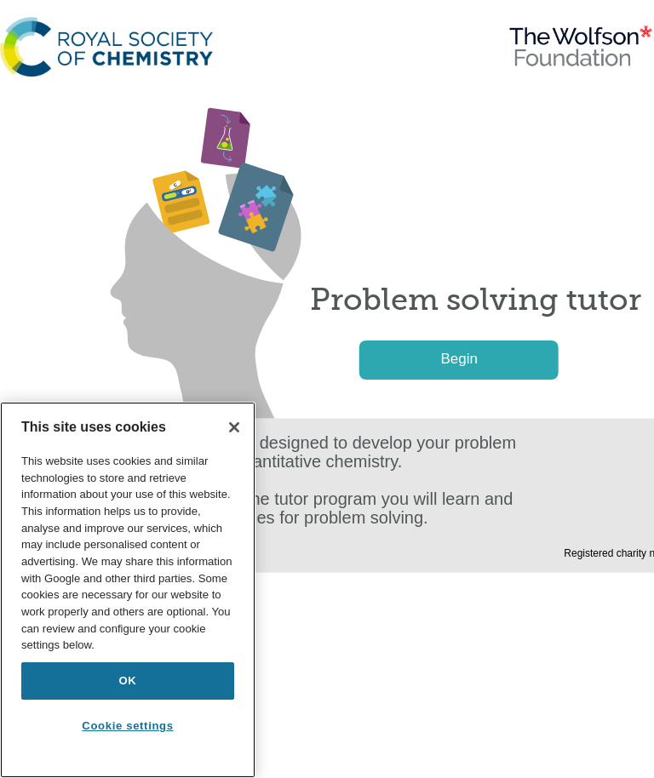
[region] (127, 590)
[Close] (234, 427)
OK (128, 680)
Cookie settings (127, 725)
